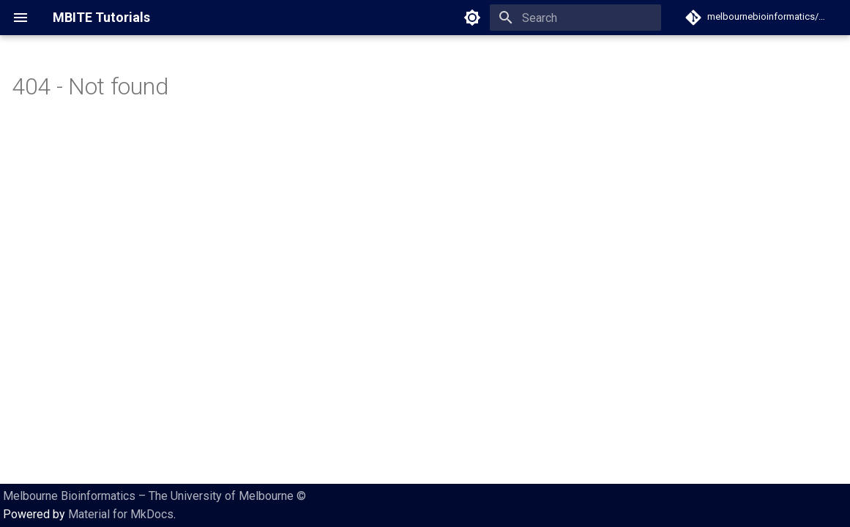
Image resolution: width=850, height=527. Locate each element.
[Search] (575, 17)
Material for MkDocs (121, 514)
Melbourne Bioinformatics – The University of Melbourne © (154, 496)
